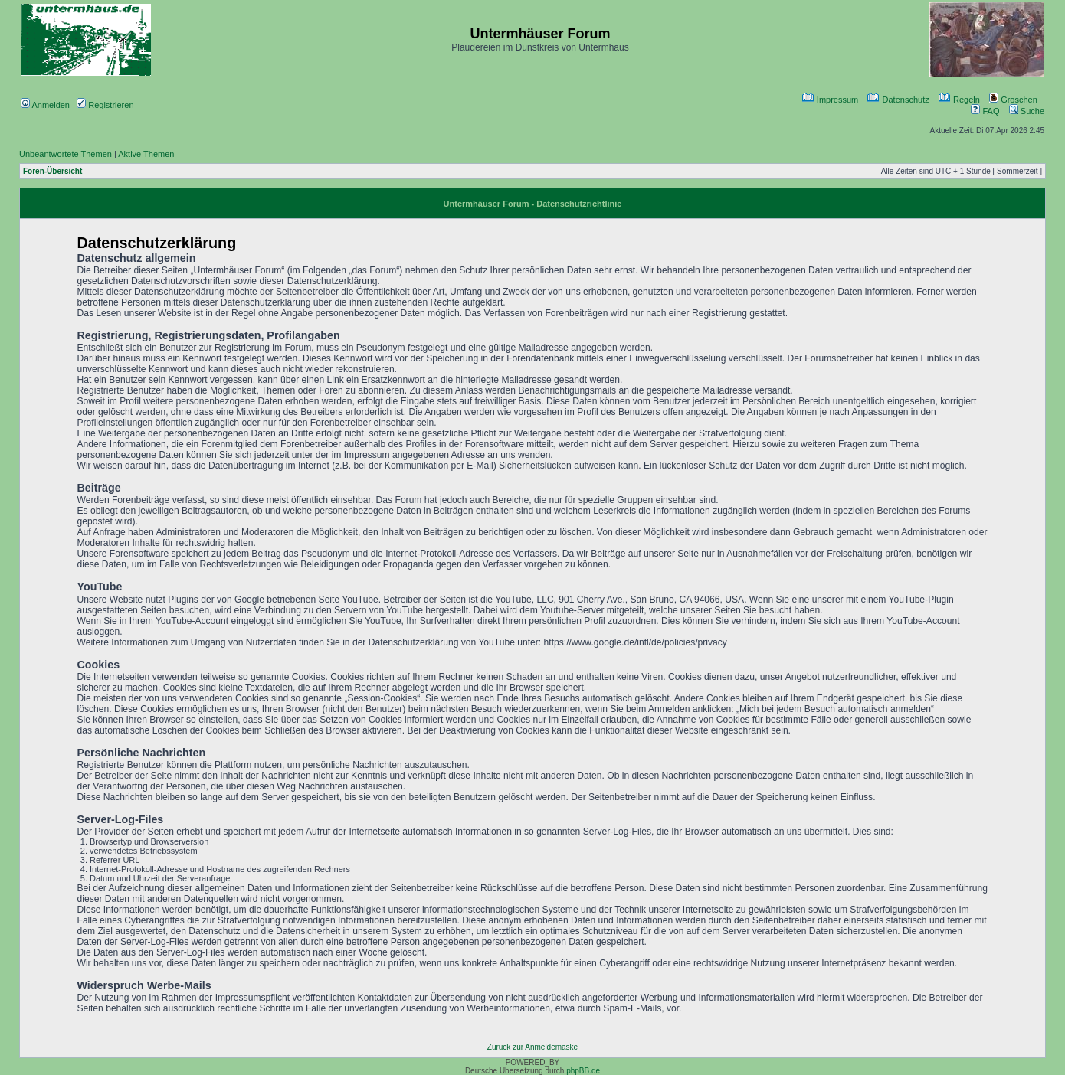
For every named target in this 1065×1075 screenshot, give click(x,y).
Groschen (1013, 99)
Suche (1026, 111)
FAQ (985, 111)
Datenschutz (898, 99)
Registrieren (105, 104)
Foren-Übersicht (52, 171)
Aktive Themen (146, 153)
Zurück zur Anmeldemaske (532, 1047)
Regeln (959, 99)
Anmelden (45, 104)
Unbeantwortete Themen (65, 153)
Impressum (830, 99)
